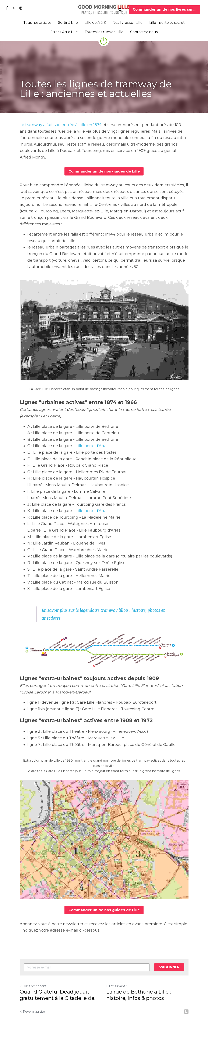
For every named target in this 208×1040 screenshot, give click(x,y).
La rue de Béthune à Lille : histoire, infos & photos (138, 994)
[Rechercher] (120, 10)
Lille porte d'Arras (92, 446)
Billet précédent (33, 986)
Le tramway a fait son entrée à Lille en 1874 (61, 124)
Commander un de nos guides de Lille (104, 171)
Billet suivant (117, 986)
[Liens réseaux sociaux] (7, 8)
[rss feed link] (186, 1011)
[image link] (104, 9)
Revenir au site (32, 1011)
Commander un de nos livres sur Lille (166, 9)
